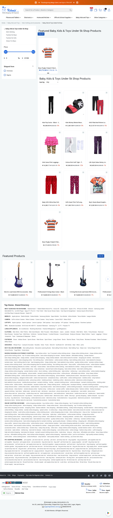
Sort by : (42, 82)
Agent (105, 491)
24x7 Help (25, 489)
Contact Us (49, 475)
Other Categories (100, 17)
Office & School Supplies (63, 17)
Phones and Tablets (13, 17)
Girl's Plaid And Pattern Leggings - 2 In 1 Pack (98, 122)
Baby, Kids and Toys (83, 17)
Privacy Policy (26, 487)
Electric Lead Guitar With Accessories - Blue (18, 292)
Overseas (10, 71)
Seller (91, 491)
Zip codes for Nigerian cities (35, 475)
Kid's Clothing (10, 32)
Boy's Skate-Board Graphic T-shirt (98, 202)
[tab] (19, 66)
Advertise (105, 484)
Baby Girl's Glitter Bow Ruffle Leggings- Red (51, 202)
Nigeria (9, 75)
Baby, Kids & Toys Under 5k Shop (17, 29)
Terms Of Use (16, 487)
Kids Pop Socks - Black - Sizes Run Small (51, 122)
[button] (51, 82)
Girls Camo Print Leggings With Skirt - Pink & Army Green (51, 162)
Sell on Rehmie (8, 489)
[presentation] (108, 279)
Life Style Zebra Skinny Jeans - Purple (98, 162)
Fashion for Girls (11, 38)
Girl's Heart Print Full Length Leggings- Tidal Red (74, 202)
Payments (21, 475)
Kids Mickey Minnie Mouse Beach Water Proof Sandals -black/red (74, 122)
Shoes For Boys (11, 41)
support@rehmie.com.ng (52, 507)
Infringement (6, 487)
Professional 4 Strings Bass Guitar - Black (51, 292)
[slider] (5, 52)
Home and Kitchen (44, 17)
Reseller (17, 489)
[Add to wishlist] (31, 262)
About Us (3, 475)
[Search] (48, 10)
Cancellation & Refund (40, 487)
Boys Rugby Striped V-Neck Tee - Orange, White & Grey (51, 242)
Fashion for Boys (11, 35)
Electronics (28, 17)
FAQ (9, 475)
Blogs (14, 475)
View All (41, 34)
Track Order (52, 487)
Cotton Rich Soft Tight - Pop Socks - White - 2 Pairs (74, 162)
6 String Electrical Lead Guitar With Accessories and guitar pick (84, 292)
